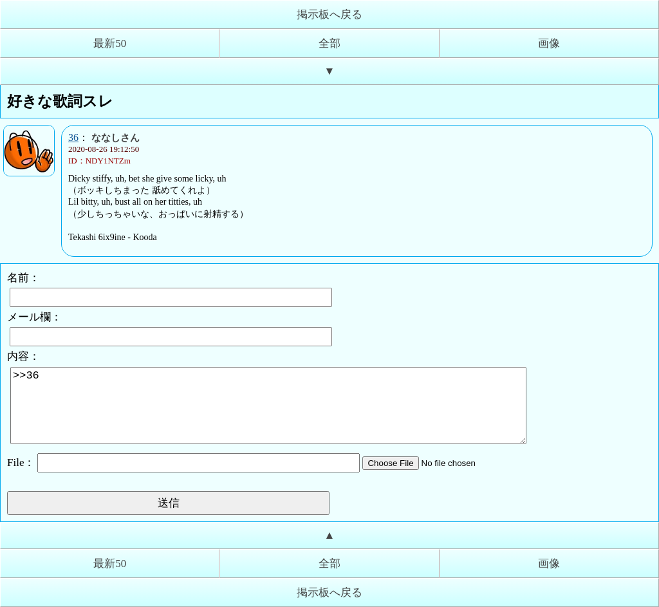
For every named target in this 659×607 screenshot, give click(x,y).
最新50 (109, 43)
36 (73, 137)
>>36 (268, 405)
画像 (549, 43)
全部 (329, 43)
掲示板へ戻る (329, 14)
